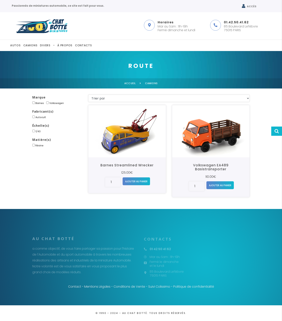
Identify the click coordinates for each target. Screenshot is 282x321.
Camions (30, 45)
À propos (64, 45)
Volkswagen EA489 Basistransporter (211, 167)
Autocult (39, 117)
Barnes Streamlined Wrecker (127, 165)
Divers (45, 45)
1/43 (36, 131)
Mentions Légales (97, 286)
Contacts (83, 45)
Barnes (38, 103)
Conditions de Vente (129, 286)
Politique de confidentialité (193, 286)
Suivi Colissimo (159, 286)
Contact (74, 286)
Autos (15, 45)
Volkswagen (55, 103)
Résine (37, 145)
